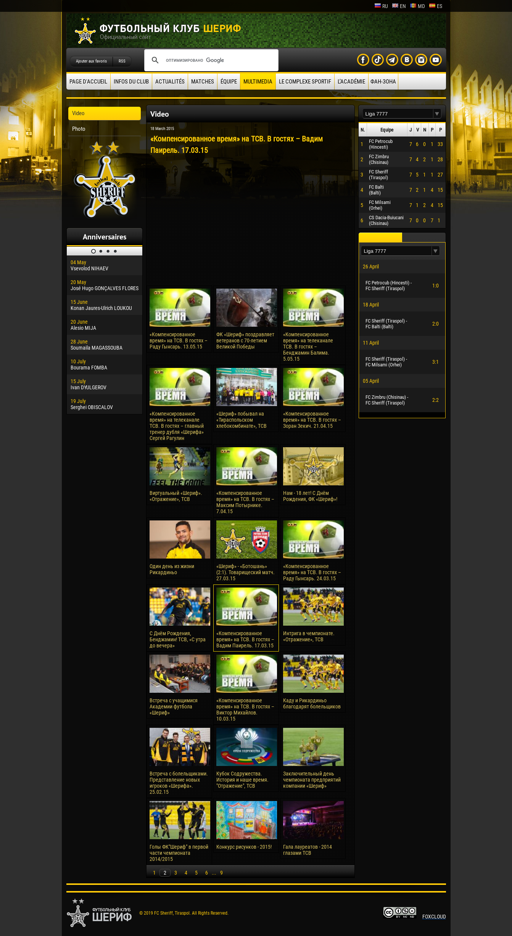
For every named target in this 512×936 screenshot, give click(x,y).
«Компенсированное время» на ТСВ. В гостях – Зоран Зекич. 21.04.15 (312, 420)
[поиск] (210, 60)
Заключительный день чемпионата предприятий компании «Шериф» (312, 780)
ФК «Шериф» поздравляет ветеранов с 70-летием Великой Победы (245, 340)
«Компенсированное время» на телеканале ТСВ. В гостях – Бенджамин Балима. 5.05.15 (308, 346)
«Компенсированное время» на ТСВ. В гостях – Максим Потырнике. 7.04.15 (245, 502)
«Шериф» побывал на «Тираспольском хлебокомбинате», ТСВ (241, 420)
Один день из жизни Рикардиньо (172, 569)
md (417, 6)
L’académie (351, 81)
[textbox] (397, 114)
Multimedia (257, 81)
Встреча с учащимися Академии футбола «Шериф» (174, 706)
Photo (78, 128)
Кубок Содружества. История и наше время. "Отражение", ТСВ (242, 780)
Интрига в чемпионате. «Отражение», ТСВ (309, 636)
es (435, 6)
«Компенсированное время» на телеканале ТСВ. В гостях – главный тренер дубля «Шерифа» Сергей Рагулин (177, 426)
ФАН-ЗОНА (383, 81)
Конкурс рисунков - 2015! (244, 847)
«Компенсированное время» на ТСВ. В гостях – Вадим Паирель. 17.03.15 (245, 639)
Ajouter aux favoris (91, 61)
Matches (202, 81)
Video (78, 113)
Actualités (170, 81)
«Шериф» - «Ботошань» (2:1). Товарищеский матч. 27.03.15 (245, 572)
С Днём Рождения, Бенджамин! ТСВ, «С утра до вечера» (178, 639)
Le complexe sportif (305, 81)
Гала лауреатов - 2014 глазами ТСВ (307, 850)
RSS (122, 61)
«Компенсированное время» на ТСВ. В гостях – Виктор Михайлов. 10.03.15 (245, 709)
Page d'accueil (88, 81)
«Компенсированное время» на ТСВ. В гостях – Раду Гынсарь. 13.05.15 (179, 340)
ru (381, 6)
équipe (229, 81)
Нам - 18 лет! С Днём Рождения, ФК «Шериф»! (310, 496)
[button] (437, 114)
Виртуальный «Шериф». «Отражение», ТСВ (176, 496)
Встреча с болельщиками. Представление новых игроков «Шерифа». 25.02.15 (179, 783)
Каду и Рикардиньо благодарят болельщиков (312, 703)
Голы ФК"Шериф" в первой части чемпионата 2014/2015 (179, 853)
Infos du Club (131, 81)
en (399, 6)
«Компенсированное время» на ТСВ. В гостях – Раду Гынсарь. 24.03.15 (312, 572)
